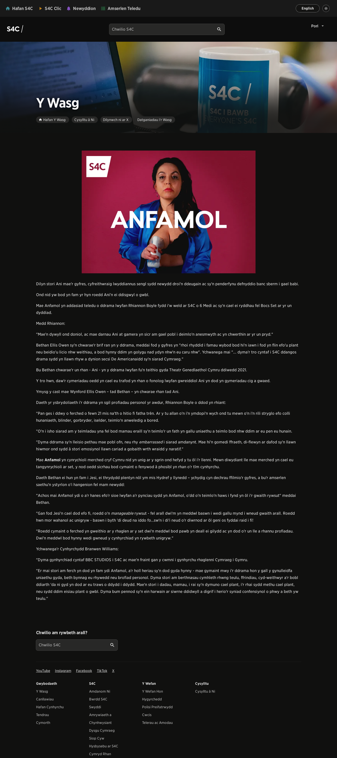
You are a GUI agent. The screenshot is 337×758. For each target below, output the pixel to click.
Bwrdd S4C (98, 699)
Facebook (84, 671)
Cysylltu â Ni (205, 691)
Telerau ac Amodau (157, 723)
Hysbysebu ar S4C (103, 746)
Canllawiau (45, 699)
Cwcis (146, 715)
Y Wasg (42, 691)
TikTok (102, 671)
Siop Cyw (96, 738)
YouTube (43, 671)
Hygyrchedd (152, 699)
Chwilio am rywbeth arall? (61, 632)
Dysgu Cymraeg (102, 730)
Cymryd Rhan (100, 754)
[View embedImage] (168, 212)
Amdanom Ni (99, 691)
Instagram (63, 671)
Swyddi (95, 707)
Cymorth (43, 723)
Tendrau (42, 715)
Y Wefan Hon (152, 691)
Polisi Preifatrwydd (157, 707)
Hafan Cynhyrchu (50, 707)
